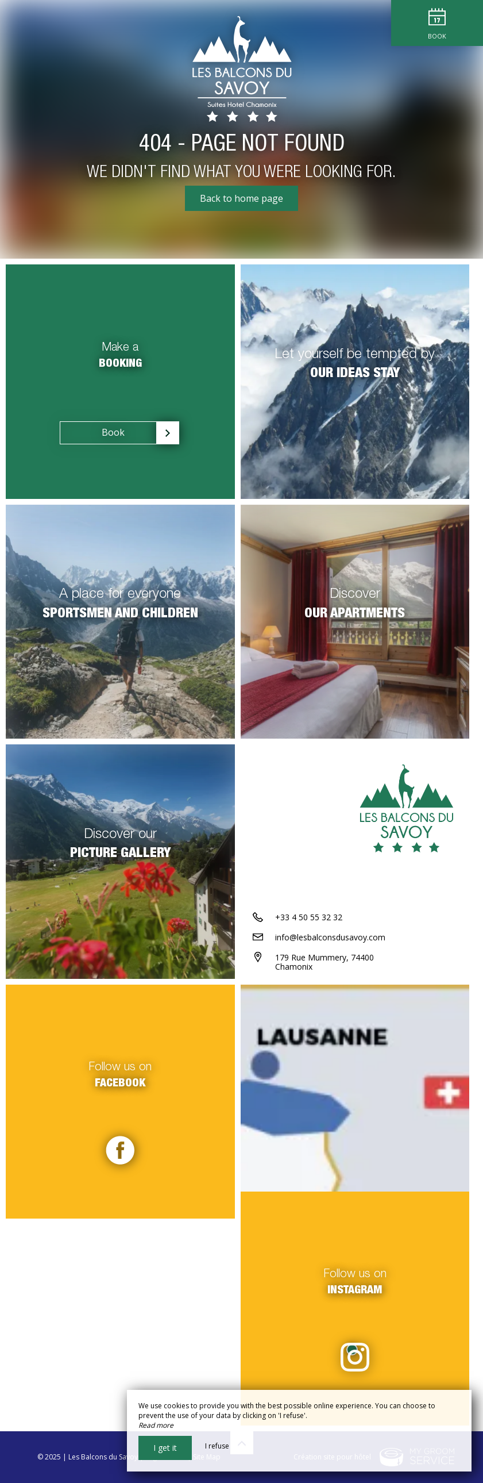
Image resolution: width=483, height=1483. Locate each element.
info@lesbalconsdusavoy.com (330, 937)
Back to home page (241, 198)
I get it (165, 1447)
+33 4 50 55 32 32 (308, 917)
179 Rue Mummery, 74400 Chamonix (324, 962)
